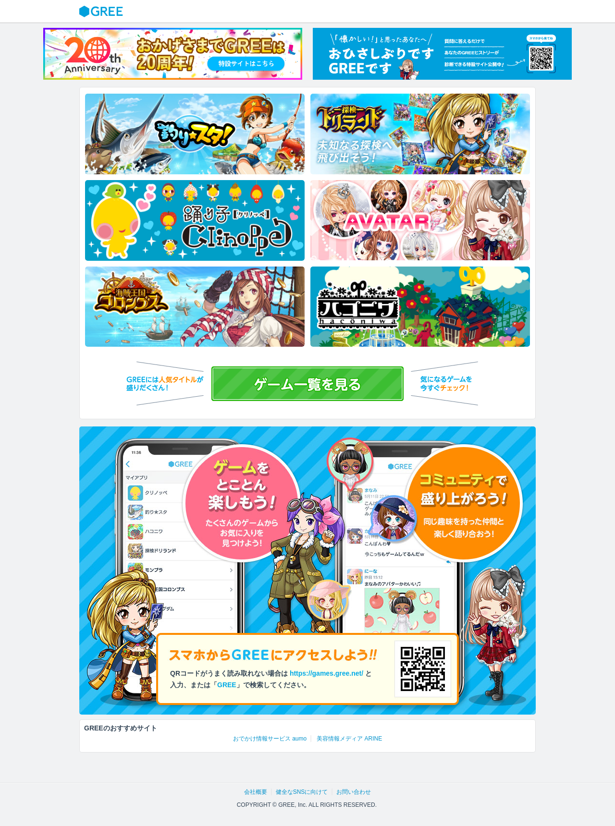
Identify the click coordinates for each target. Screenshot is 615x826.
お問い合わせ (353, 792)
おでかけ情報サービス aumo (270, 738)
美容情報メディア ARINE (349, 738)
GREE (102, 11)
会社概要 (255, 792)
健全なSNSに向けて (302, 792)
